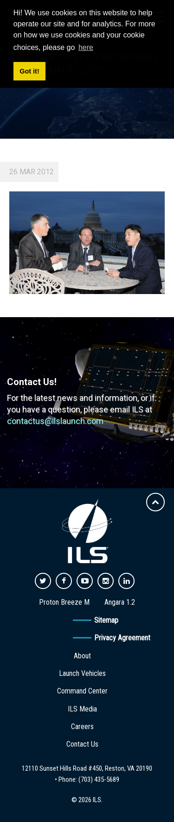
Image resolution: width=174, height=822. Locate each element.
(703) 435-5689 (98, 779)
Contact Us (82, 744)
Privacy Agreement (122, 637)
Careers (82, 726)
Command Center (82, 691)
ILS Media (82, 709)
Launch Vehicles (82, 673)
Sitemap (106, 620)
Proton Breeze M (64, 602)
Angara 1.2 (119, 602)
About (82, 655)
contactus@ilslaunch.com (55, 421)
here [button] (85, 47)
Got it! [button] (29, 71)
